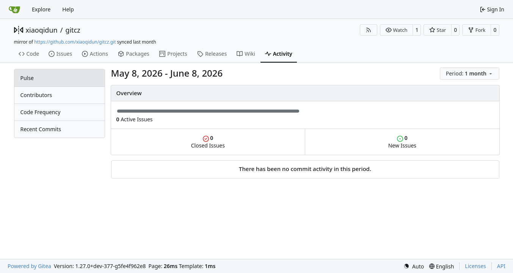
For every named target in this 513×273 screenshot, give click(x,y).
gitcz (72, 30)
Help (68, 9)
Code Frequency (40, 112)
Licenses (475, 266)
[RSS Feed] (368, 30)
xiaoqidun (42, 30)
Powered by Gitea (29, 266)
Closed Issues (208, 141)
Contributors (36, 95)
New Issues (402, 141)
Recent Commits (40, 129)
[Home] (14, 9)
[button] (396, 30)
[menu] (469, 73)
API (501, 266)
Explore (41, 9)
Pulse (27, 78)
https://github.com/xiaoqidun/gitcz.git (75, 42)
